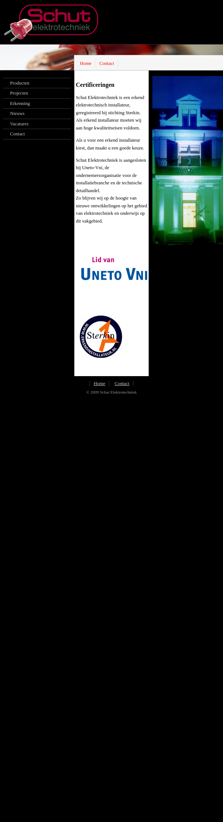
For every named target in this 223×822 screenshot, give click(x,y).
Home (85, 63)
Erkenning (20, 103)
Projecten (19, 93)
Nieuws (17, 113)
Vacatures (19, 123)
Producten (19, 83)
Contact (106, 63)
